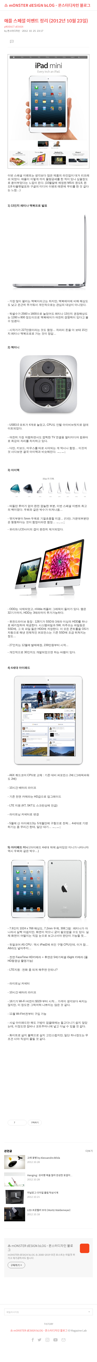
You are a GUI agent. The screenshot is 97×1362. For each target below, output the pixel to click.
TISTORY (48, 1324)
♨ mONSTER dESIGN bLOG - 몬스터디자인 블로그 (47, 5)
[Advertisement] (48, 1080)
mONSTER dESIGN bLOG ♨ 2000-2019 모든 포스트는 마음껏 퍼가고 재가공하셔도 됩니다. (41, 1256)
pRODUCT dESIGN (13, 26)
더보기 (89, 1151)
